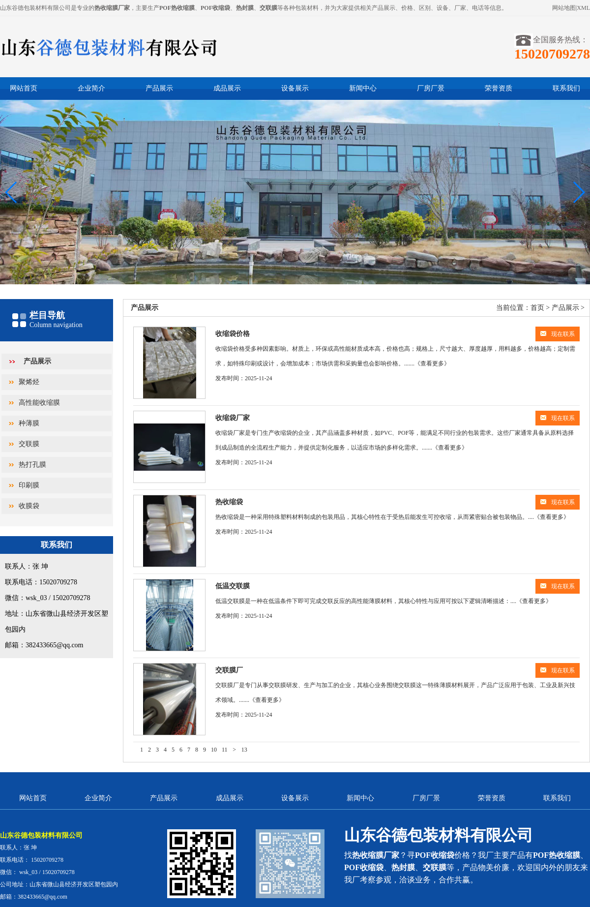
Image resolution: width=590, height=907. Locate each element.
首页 (537, 307)
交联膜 (29, 444)
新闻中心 (363, 88)
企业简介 (91, 88)
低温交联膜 (232, 586)
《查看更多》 (432, 363)
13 (244, 749)
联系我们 (566, 88)
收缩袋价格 (232, 333)
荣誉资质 (498, 88)
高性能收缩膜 (39, 402)
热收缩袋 (229, 502)
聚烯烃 (29, 382)
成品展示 (227, 88)
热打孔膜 (32, 464)
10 (214, 749)
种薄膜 (29, 423)
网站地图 (564, 7)
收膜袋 (29, 506)
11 (225, 749)
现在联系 (557, 334)
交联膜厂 (229, 670)
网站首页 (23, 88)
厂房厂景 (430, 88)
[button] (578, 192)
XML (583, 7)
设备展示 (295, 88)
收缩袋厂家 (232, 418)
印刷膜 (29, 485)
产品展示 (159, 88)
